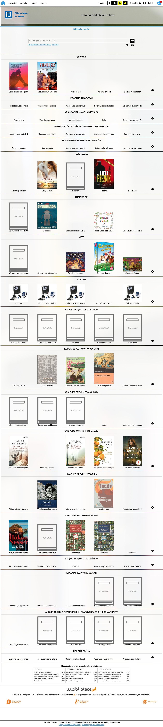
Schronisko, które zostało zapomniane (109, 681)
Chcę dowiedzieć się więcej (69, 725)
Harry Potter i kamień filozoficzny (43, 678)
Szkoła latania (38, 681)
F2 (150, 3)
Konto (43, 3)
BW (114, 3)
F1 (144, 3)
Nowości (12, 3)
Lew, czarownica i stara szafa (42, 672)
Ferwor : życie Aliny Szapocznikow (108, 678)
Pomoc (34, 3)
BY (125, 3)
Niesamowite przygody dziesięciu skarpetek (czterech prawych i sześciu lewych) (57, 676)
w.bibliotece (69, 695)
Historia (23, 3)
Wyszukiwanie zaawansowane (40, 45)
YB (120, 3)
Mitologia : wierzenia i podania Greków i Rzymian (48, 674)
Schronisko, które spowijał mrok (75, 681)
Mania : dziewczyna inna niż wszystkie (109, 674)
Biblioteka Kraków (81, 29)
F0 (140, 3)
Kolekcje (55, 45)
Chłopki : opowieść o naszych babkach (77, 674)
